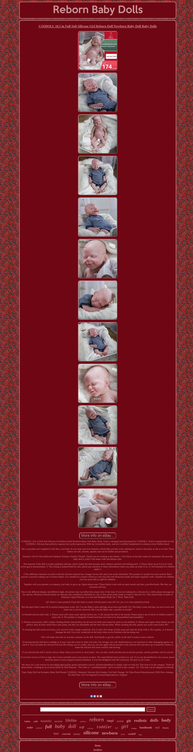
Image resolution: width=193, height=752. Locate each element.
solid (35, 721)
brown (166, 728)
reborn (96, 720)
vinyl (110, 721)
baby (60, 726)
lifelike (71, 720)
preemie (58, 721)
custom (66, 734)
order (30, 727)
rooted (120, 721)
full (48, 726)
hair (56, 733)
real (157, 727)
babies (27, 721)
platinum (90, 728)
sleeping (134, 728)
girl (124, 726)
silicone (91, 732)
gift (129, 721)
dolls (154, 720)
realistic (140, 720)
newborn (110, 733)
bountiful (46, 721)
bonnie (76, 734)
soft (81, 727)
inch (116, 728)
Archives (97, 749)
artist (123, 734)
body (166, 720)
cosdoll (132, 733)
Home (98, 745)
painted (39, 728)
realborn (83, 721)
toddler (104, 727)
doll (72, 726)
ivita (140, 735)
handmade (146, 727)
